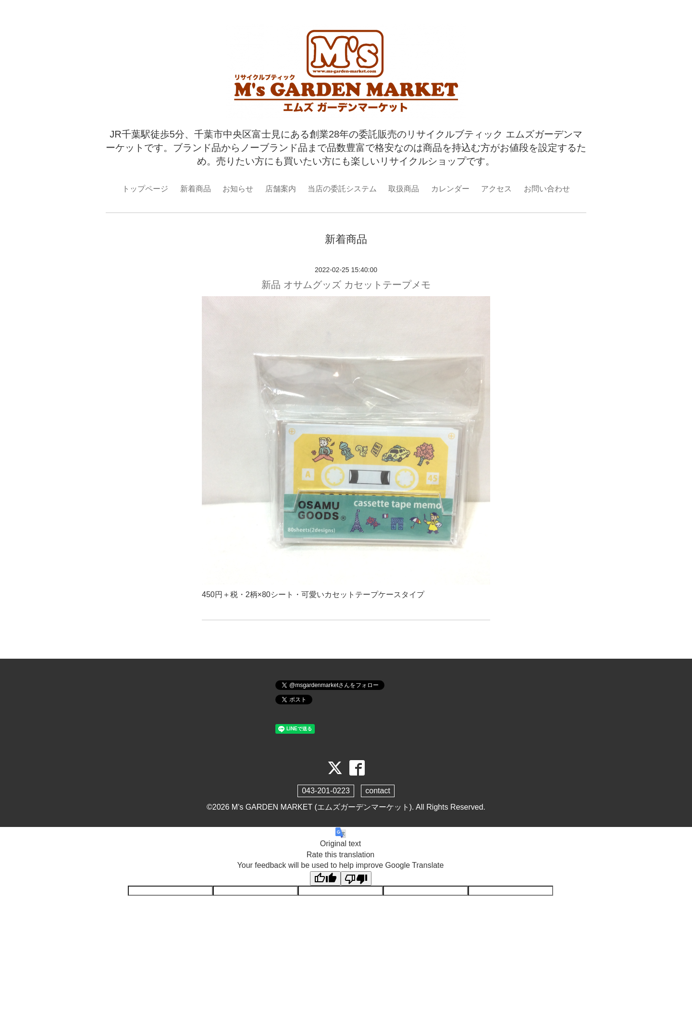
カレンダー (450, 189)
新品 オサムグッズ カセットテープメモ (345, 284)
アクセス (496, 189)
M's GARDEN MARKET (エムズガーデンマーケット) (322, 807)
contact (377, 791)
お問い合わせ (547, 189)
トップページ (145, 189)
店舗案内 (280, 189)
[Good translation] (325, 878)
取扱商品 (403, 189)
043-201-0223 (326, 791)
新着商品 (195, 189)
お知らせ (237, 189)
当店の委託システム (342, 189)
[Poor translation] (356, 878)
